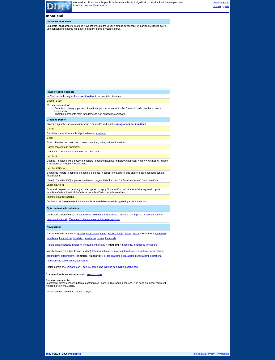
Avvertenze (223, 353)
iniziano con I (74, 266)
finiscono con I (131, 266)
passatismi (82, 260)
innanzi (81, 233)
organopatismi (112, 255)
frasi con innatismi (85, 96)
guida (226, 6)
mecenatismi (156, 251)
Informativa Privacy (204, 353)
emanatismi (142, 251)
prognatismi (53, 255)
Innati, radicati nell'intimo (89, 214)
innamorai (99, 244)
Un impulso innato (140, 214)
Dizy (48, 353)
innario (111, 233)
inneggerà (139, 244)
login (88, 291)
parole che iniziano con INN (106, 266)
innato (100, 238)
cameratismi (68, 260)
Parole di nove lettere (58, 244)
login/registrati (221, 2)
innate (128, 233)
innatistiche (65, 238)
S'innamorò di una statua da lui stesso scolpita (94, 219)
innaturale (110, 238)
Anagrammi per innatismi (131, 124)
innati (136, 233)
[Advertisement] (200, 71)
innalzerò (77, 244)
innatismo (101, 133)
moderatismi (53, 260)
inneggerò (151, 244)
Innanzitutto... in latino (116, 214)
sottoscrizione (94, 274)
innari (103, 233)
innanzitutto (92, 233)
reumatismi (117, 251)
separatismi (127, 255)
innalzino (88, 244)
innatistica (52, 238)
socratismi (155, 255)
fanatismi (129, 251)
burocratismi (142, 255)
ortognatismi (67, 255)
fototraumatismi (100, 251)
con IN (86, 266)
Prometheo (74, 353)
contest (217, 6)
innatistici (78, 238)
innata (119, 233)
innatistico (90, 238)
